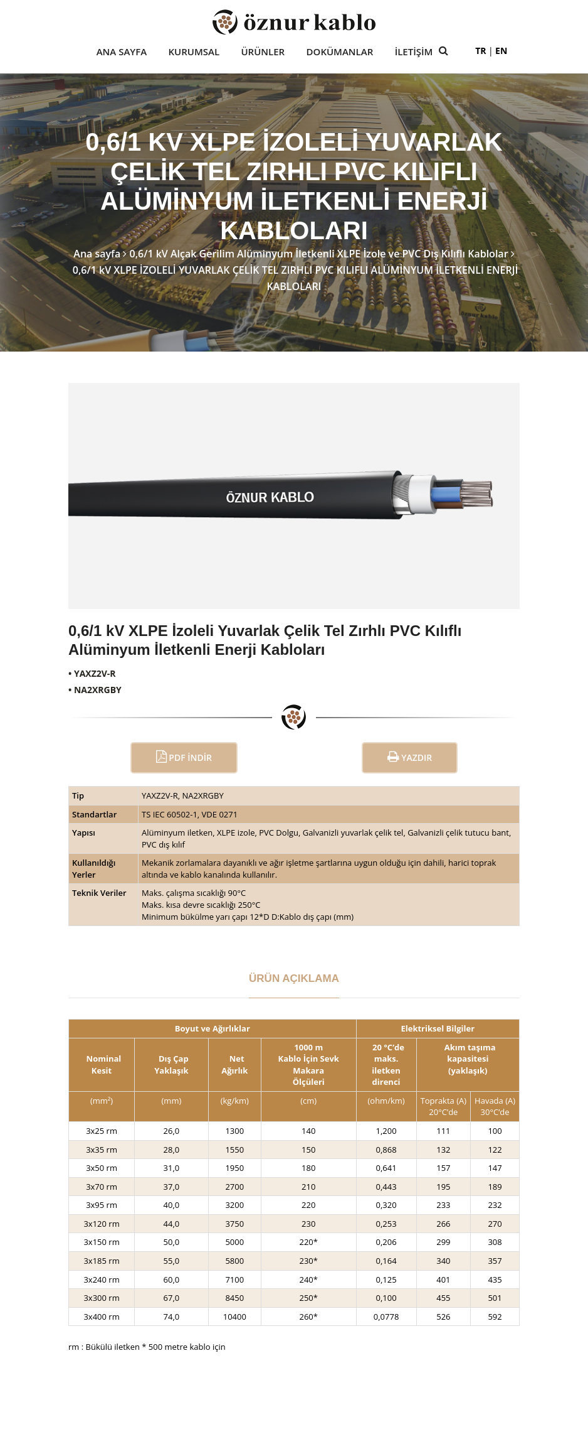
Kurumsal (194, 52)
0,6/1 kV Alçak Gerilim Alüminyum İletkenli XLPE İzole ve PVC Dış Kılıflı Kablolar (319, 254)
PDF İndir (184, 756)
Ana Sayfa (122, 52)
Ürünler (263, 52)
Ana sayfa (96, 254)
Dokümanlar (340, 52)
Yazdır (410, 756)
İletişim (414, 52)
